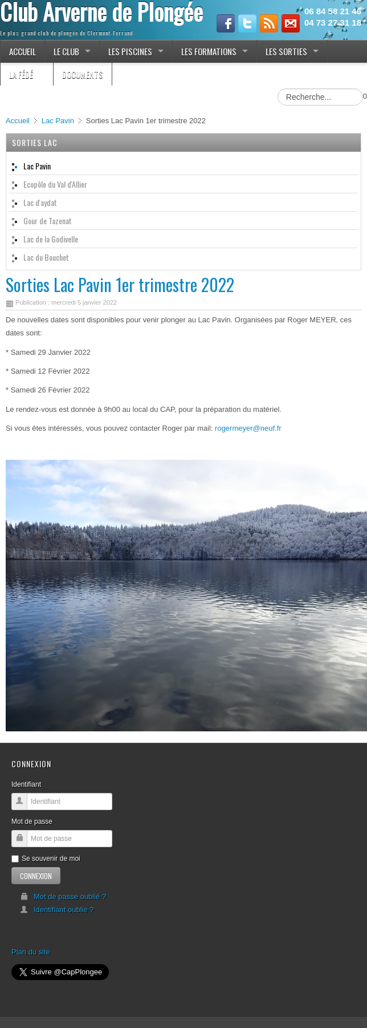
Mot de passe (31, 821)
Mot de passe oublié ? (63, 896)
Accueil (18, 120)
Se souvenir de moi (45, 859)
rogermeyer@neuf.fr (248, 428)
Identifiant (26, 784)
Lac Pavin (58, 120)
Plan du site (30, 952)
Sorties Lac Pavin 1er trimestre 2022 (120, 284)
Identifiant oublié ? (57, 909)
